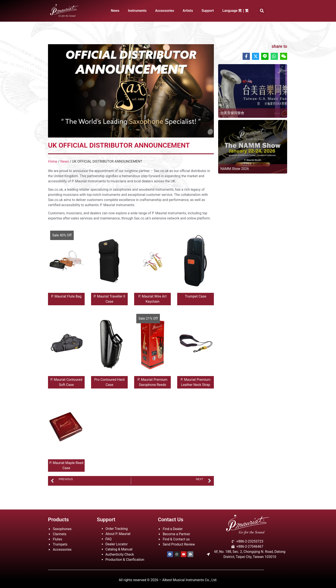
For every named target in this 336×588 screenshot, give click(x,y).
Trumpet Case (195, 296)
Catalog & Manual (118, 549)
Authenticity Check (119, 554)
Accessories (164, 11)
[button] (261, 10)
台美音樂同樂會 (232, 113)
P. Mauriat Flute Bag (66, 296)
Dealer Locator (116, 544)
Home (52, 161)
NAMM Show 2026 (234, 169)
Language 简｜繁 (235, 11)
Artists (188, 11)
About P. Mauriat (117, 534)
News (115, 11)
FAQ (108, 539)
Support (207, 11)
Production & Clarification (124, 560)
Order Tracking (116, 529)
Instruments (137, 11)
